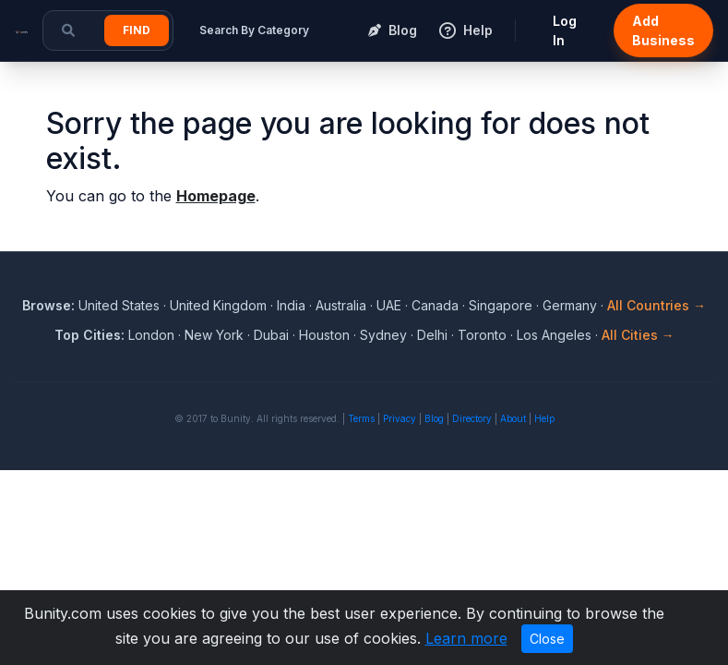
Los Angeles (554, 335)
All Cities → (638, 335)
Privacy (399, 418)
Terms (361, 418)
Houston (324, 335)
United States (119, 305)
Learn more (466, 638)
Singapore (500, 305)
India (291, 305)
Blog (434, 418)
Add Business (663, 30)
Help (544, 418)
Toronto (482, 335)
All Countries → (656, 305)
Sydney (383, 335)
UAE (388, 305)
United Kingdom (218, 305)
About (513, 418)
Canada (435, 305)
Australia (341, 305)
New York (214, 335)
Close (547, 639)
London (151, 335)
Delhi (432, 335)
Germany (570, 305)
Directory (472, 418)
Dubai (271, 335)
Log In (565, 30)
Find (136, 30)
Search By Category (254, 30)
